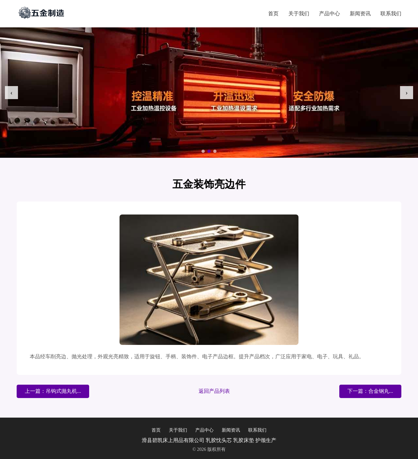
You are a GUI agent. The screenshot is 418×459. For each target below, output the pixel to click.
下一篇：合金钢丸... (370, 391)
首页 (273, 13)
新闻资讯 (360, 13)
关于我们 (298, 13)
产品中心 (329, 13)
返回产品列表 (214, 391)
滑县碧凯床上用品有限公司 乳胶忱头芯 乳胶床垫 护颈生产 (209, 440)
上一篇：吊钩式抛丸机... (53, 391)
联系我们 (390, 13)
